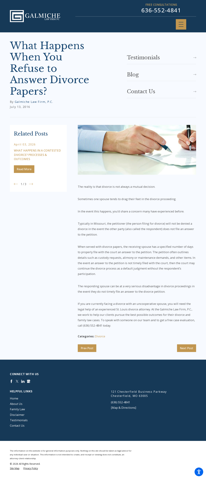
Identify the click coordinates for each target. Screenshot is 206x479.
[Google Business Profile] (28, 381)
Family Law (17, 409)
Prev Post (87, 348)
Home (14, 398)
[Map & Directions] (123, 408)
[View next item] (31, 184)
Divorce (100, 336)
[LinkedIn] (22, 381)
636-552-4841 (161, 10)
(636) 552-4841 (120, 402)
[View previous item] (16, 184)
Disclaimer (17, 415)
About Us (16, 404)
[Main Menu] (181, 24)
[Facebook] (11, 381)
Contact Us (17, 425)
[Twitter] (17, 381)
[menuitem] (52, 398)
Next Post (186, 348)
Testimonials (19, 420)
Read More (24, 169)
